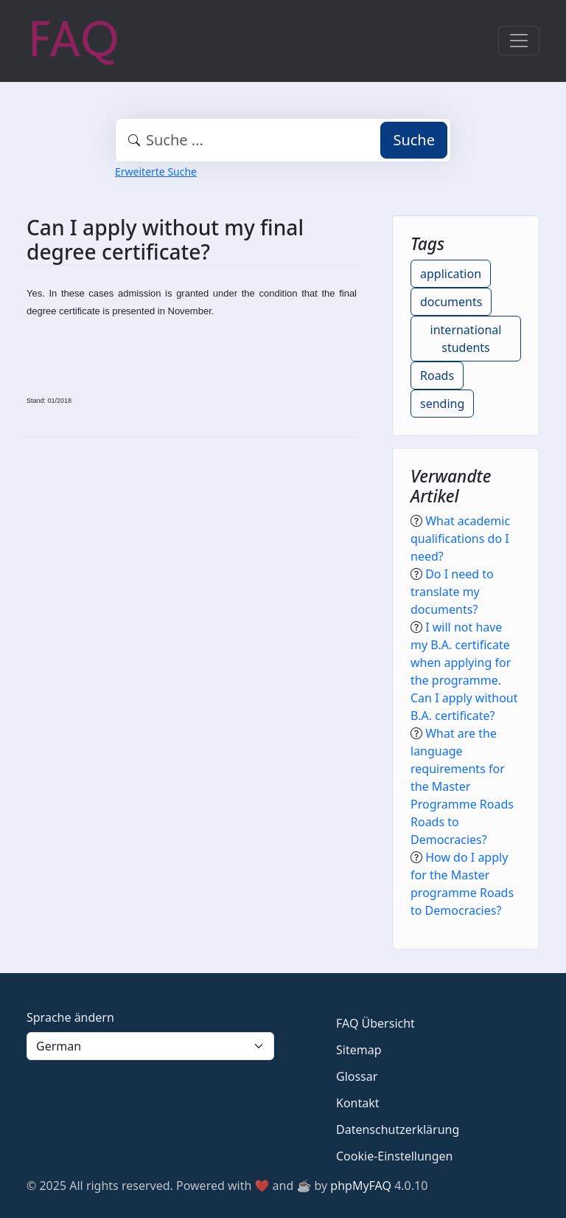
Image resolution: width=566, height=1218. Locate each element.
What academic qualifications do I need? (460, 538)
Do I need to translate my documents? (452, 591)
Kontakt (358, 1103)
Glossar (356, 1076)
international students (466, 339)
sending (442, 403)
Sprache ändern (70, 1017)
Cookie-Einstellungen (394, 1156)
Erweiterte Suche (156, 172)
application (450, 274)
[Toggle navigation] (518, 40)
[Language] (150, 1046)
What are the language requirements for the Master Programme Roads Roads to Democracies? (462, 786)
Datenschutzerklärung (397, 1129)
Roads (437, 375)
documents (451, 302)
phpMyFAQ (360, 1185)
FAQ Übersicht (375, 1023)
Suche (414, 140)
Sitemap (359, 1050)
